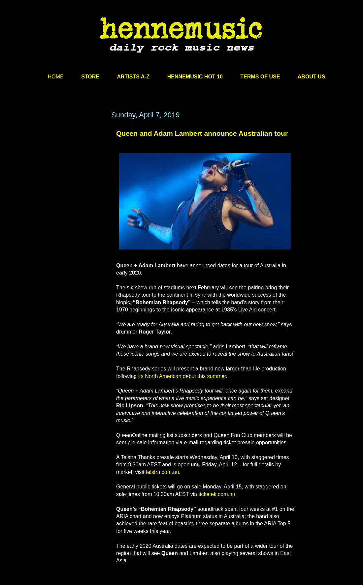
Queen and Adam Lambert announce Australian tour (202, 133)
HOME (56, 76)
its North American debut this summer (182, 376)
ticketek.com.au (217, 494)
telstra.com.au (162, 472)
